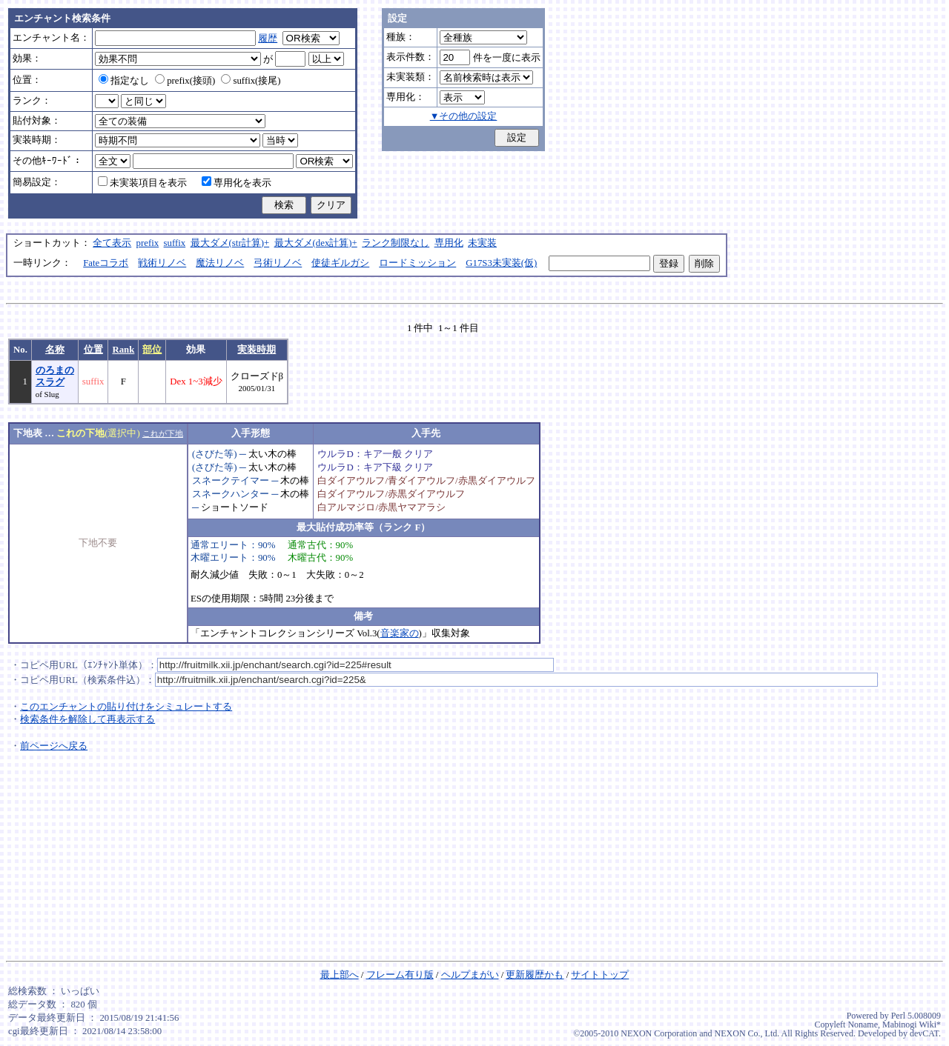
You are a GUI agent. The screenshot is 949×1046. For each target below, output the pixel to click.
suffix (175, 243)
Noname (862, 1024)
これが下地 (162, 433)
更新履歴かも (534, 975)
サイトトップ (600, 975)
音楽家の (399, 633)
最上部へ (339, 975)
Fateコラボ (105, 263)
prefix (147, 243)
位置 (93, 349)
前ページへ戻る (53, 746)
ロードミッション (417, 263)
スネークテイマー (230, 481)
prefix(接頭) (185, 81)
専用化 (448, 243)
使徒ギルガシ (340, 263)
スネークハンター (230, 494)
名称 (55, 349)
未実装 (482, 243)
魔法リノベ (220, 263)
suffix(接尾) (250, 81)
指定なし (124, 81)
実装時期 (256, 349)
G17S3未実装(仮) (501, 263)
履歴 (267, 38)
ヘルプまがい (470, 975)
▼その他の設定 (463, 116)
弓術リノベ (278, 263)
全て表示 (112, 243)
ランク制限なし (395, 243)
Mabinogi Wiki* (911, 1024)
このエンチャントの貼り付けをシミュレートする (126, 707)
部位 (152, 349)
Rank (123, 349)
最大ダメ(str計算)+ (230, 243)
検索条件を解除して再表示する (87, 719)
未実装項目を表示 (142, 183)
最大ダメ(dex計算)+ (315, 243)
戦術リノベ (162, 263)
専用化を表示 (236, 183)
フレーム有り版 (400, 975)
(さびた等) (214, 454)
